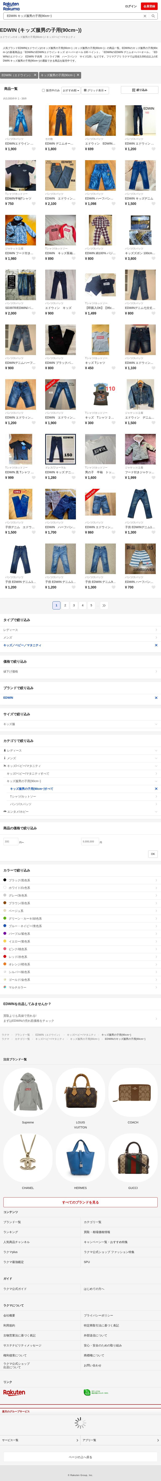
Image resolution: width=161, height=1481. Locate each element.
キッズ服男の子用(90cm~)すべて (84, 788)
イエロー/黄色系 (80, 941)
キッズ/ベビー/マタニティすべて (82, 773)
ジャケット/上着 (14, 248)
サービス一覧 (10, 1440)
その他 (49, 138)
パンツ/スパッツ (14, 138)
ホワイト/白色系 (80, 887)
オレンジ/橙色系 (80, 964)
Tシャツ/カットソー (16, 193)
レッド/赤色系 (80, 956)
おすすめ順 (71, 90)
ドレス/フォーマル (55, 467)
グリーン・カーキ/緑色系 (80, 918)
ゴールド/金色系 (80, 979)
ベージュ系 (80, 911)
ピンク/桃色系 (80, 949)
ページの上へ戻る (80, 1457)
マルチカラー (80, 987)
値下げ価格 (80, 671)
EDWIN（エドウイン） (19, 75)
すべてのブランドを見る (80, 1202)
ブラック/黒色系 (80, 880)
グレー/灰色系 (80, 895)
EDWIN (80, 697)
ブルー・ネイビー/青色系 (80, 926)
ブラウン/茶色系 (80, 903)
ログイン (131, 6)
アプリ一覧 (89, 1440)
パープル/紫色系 (80, 933)
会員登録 (149, 6)
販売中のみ (51, 90)
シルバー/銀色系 (80, 972)
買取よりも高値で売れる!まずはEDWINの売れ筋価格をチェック (80, 1018)
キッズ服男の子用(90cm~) (60, 75)
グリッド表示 (95, 90)
